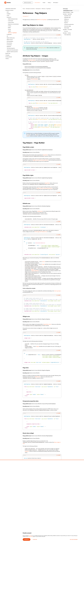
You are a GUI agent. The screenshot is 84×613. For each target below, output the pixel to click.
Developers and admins (9, 10)
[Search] (74, 3)
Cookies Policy (30, 536)
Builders (9, 27)
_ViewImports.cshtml (42, 47)
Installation (9, 13)
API (7, 36)
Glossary (7, 58)
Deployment (9, 46)
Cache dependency (67, 34)
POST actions (37, 376)
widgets (34, 160)
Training (50, 2)
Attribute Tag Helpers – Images (68, 12)
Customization (9, 44)
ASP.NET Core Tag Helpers (42, 19)
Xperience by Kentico (27, 2)
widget (43, 264)
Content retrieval (11, 22)
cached (32, 269)
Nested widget (66, 27)
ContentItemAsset (34, 79)
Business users (8, 53)
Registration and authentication (13, 24)
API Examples (56, 2)
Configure (35, 539)
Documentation (38, 2)
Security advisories (9, 56)
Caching (9, 25)
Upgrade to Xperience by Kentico (12, 51)
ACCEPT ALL (26, 539)
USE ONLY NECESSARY (74, 539)
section (43, 261)
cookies (30, 535)
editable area (39, 211)
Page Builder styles (67, 17)
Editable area (66, 19)
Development (9, 17)
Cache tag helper (57, 290)
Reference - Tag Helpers (12, 32)
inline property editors (44, 160)
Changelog (7, 55)
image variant (35, 107)
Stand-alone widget (67, 26)
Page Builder (45, 154)
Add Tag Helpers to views (67, 10)
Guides (44, 2)
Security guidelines (10, 41)
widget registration (35, 270)
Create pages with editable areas (41, 231)
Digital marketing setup (11, 37)
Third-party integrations (11, 48)
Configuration (9, 34)
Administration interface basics (11, 8)
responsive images (31, 60)
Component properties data (69, 24)
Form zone (66, 31)
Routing (9, 29)
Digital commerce (10, 39)
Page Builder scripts (67, 15)
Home (24, 8)
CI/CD (8, 15)
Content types (10, 20)
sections (37, 160)
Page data (66, 22)
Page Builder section (47, 324)
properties (27, 451)
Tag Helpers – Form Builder (67, 29)
